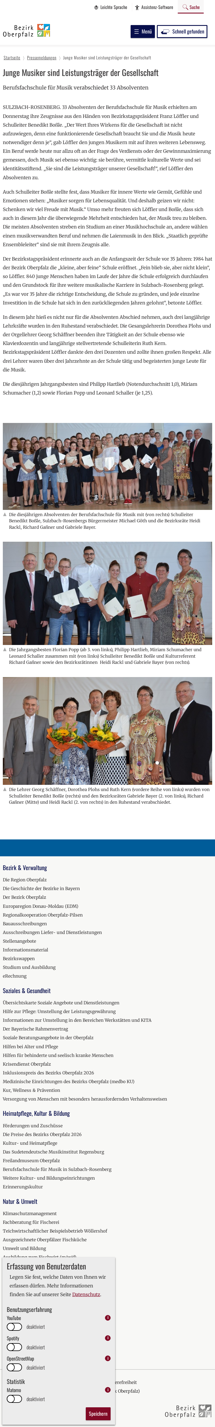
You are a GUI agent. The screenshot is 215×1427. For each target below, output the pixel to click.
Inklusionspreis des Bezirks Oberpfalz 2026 (48, 1073)
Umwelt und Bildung (24, 1248)
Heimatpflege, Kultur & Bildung (36, 1113)
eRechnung (15, 976)
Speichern (98, 1413)
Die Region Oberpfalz (25, 879)
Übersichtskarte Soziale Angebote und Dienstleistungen (61, 1002)
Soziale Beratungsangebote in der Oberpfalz (48, 1037)
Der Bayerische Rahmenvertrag (35, 1029)
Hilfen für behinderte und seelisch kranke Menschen (58, 1055)
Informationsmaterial (25, 950)
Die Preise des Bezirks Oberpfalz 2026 (42, 1134)
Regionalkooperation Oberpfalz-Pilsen (43, 915)
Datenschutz (86, 1295)
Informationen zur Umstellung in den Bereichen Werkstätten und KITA (77, 1020)
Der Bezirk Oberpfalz (24, 897)
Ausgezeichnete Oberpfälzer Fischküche (45, 1239)
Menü (143, 31)
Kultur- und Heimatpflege (30, 1143)
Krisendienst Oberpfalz (27, 1064)
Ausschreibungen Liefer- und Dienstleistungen (52, 932)
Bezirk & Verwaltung (25, 867)
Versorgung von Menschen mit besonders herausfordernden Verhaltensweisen (85, 1099)
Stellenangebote (19, 941)
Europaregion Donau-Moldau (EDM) (40, 906)
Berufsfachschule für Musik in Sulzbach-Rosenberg (57, 1169)
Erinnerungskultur (23, 1186)
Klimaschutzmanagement (30, 1213)
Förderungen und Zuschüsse (33, 1125)
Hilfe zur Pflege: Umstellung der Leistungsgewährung (59, 1011)
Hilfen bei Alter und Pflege (30, 1046)
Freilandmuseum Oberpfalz (31, 1160)
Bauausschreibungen (25, 923)
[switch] (14, 1327)
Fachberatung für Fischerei (31, 1222)
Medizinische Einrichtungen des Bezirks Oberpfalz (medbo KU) (69, 1081)
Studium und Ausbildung (29, 967)
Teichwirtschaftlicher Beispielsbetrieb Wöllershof (55, 1231)
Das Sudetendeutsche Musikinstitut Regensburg (53, 1152)
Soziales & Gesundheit (27, 990)
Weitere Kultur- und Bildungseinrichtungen (49, 1178)
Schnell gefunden (182, 31)
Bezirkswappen (19, 958)
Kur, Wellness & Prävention (31, 1090)
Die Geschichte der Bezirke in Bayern (41, 888)
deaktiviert (36, 1327)
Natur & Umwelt (20, 1201)
